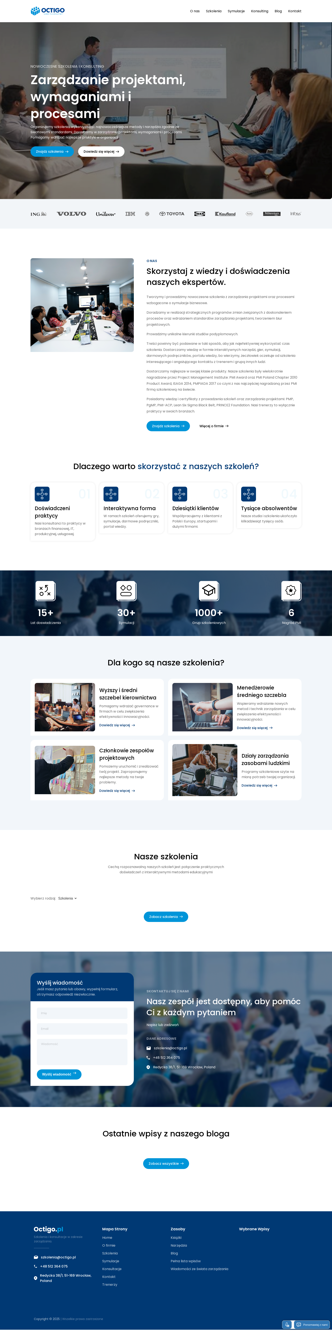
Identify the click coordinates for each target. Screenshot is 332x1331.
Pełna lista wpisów (186, 1262)
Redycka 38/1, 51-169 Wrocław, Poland (181, 1068)
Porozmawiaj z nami (312, 1324)
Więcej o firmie (215, 426)
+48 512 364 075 (163, 1059)
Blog (278, 11)
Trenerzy (109, 1285)
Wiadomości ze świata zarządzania (199, 1270)
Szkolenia (213, 11)
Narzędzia (179, 1246)
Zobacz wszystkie (166, 1165)
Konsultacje (112, 1270)
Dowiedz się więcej (102, 151)
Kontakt (295, 11)
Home (107, 1238)
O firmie (108, 1246)
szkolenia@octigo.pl (167, 1049)
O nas (195, 11)
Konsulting (259, 11)
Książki (176, 1238)
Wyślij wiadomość (59, 1075)
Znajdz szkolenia (52, 151)
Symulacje (236, 11)
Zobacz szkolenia (166, 917)
